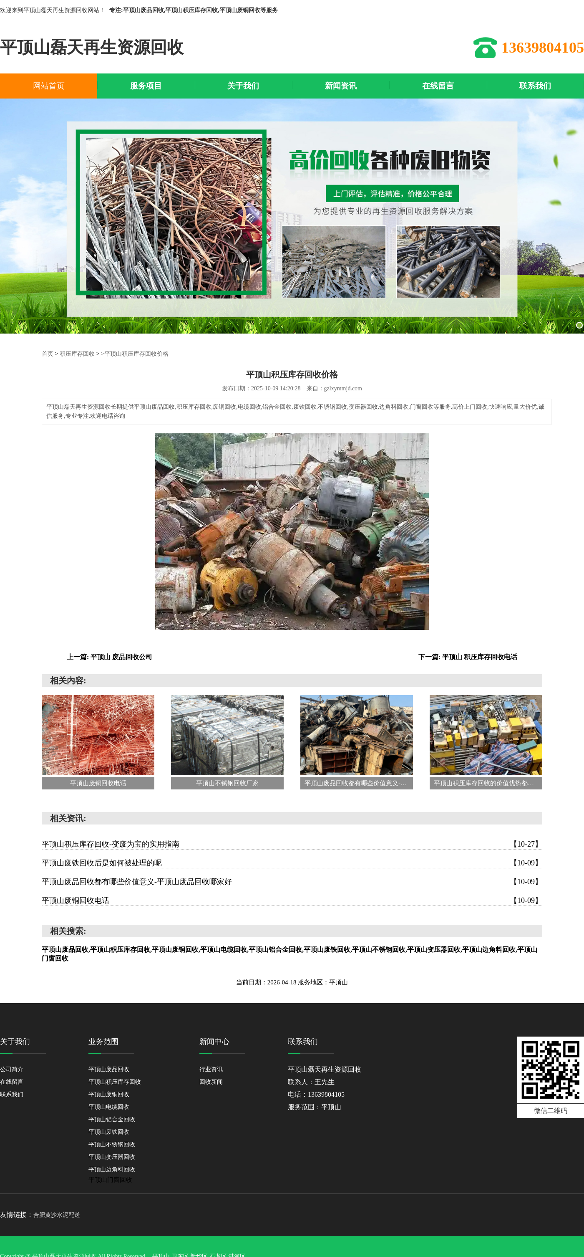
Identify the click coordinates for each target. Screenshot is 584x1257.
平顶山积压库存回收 (114, 1082)
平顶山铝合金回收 (111, 1119)
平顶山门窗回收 (110, 1179)
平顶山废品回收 (108, 1069)
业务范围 (103, 1041)
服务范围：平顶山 (314, 1106)
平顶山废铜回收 (108, 1094)
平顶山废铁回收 (108, 1132)
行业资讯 (211, 1069)
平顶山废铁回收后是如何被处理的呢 (292, 863)
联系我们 (11, 1094)
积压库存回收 (77, 354)
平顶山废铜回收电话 (292, 900)
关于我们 (15, 1041)
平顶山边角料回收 (111, 1169)
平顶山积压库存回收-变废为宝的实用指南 (292, 844)
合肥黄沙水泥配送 (56, 1215)
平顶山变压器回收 (111, 1157)
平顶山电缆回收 (108, 1107)
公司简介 (11, 1069)
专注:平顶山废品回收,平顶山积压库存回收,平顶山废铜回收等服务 (193, 10)
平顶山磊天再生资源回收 (324, 1069)
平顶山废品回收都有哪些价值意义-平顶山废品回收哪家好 (292, 882)
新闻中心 (214, 1041)
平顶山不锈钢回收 (111, 1144)
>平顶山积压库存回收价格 (135, 354)
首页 (47, 354)
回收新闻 (211, 1082)
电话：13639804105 (316, 1094)
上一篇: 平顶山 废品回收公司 (109, 656)
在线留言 (11, 1082)
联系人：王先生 (311, 1081)
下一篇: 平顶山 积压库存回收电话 (467, 656)
